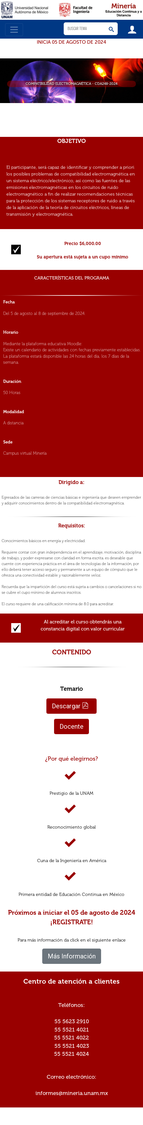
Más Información (72, 956)
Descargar (70, 706)
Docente (71, 726)
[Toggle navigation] (14, 29)
